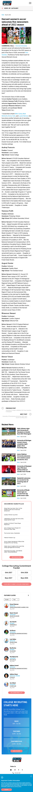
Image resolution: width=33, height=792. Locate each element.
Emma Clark (11, 116)
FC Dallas (12, 677)
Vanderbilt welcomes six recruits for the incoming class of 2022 (23, 480)
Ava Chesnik (13, 622)
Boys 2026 (24, 578)
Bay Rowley (13, 648)
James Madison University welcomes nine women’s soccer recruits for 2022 (23, 457)
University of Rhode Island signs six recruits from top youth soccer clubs (23, 492)
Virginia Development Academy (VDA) (19, 607)
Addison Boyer (14, 674)
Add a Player (16, 751)
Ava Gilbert (13, 683)
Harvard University (21, 46)
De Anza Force (13, 642)
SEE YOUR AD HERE (16, 557)
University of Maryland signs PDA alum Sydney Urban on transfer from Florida (24, 468)
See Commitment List (16, 692)
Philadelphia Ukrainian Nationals (18, 633)
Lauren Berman (23, 116)
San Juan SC (13, 659)
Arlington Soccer (14, 616)
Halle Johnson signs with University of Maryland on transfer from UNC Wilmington (24, 431)
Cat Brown (12, 630)
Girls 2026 (24, 572)
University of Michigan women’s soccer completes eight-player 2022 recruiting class (24, 444)
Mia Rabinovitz (14, 657)
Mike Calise (18, 114)
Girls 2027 (8, 572)
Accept (6, 789)
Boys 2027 (8, 578)
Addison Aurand (14, 665)
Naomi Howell (14, 613)
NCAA (3, 14)
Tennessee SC (13, 624)
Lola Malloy (13, 639)
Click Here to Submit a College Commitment (16, 584)
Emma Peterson (14, 604)
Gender (7, 599)
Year (14, 599)
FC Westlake (13, 686)
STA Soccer (13, 651)
